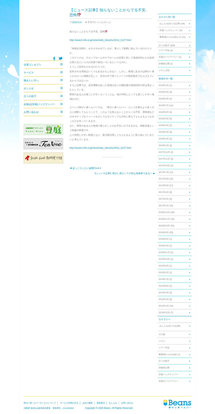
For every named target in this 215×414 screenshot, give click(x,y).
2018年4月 (164, 125)
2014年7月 (164, 279)
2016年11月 (164, 219)
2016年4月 (164, 246)
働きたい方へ (31, 80)
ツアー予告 (164, 50)
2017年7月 (164, 172)
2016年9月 (164, 232)
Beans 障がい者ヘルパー (43, 32)
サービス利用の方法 (69, 403)
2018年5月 (164, 118)
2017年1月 (164, 205)
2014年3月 (164, 292)
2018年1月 (164, 145)
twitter (60, 58)
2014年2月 (164, 299)
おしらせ (29, 88)
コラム (162, 70)
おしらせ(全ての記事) (169, 23)
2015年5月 (164, 266)
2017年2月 (164, 199)
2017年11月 (164, 159)
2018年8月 (164, 99)
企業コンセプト (32, 64)
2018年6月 (164, 112)
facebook (54, 58)
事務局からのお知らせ (99, 22)
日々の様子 (164, 45)
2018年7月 (164, 105)
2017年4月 (164, 192)
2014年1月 (164, 306)
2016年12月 (164, 212)
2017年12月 (164, 152)
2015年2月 (164, 272)
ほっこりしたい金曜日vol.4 (85, 168)
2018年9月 (164, 92)
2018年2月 (164, 139)
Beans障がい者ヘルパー (177, 403)
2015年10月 (164, 259)
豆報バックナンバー (169, 30)
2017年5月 (164, 185)
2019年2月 (164, 85)
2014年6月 (164, 286)
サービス (29, 72)
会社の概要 (87, 403)
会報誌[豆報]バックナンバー (39, 104)
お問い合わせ (31, 112)
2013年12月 (164, 312)
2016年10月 (164, 226)
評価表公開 (164, 64)
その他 (162, 334)
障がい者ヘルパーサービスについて (40, 403)
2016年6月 (164, 239)
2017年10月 (164, 165)
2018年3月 (164, 132)
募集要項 (101, 403)
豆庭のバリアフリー (168, 57)
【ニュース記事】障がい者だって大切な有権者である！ (124, 173)
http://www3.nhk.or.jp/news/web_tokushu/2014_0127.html (100, 40)
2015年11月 (164, 252)
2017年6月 (164, 179)
